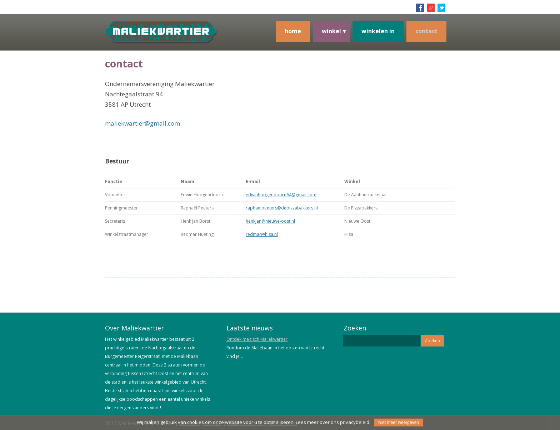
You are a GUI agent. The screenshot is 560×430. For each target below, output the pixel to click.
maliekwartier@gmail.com (142, 123)
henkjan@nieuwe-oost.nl (270, 221)
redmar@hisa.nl (262, 234)
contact (426, 31)
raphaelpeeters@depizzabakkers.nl (282, 208)
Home (293, 31)
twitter (441, 8)
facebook (420, 8)
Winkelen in (378, 31)
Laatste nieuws (249, 328)
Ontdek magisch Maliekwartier (257, 339)
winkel (331, 31)
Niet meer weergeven (398, 422)
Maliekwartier (187, 38)
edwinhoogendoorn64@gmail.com (281, 195)
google (430, 8)
